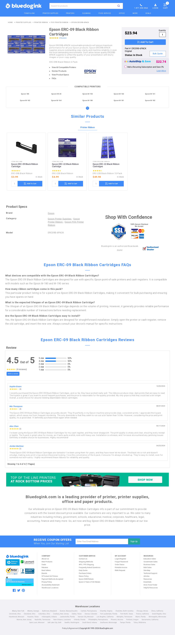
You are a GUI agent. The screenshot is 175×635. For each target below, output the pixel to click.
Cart (166, 5)
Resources (148, 579)
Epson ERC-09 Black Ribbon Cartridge (24, 165)
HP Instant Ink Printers (50, 576)
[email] (102, 541)
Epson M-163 (25, 100)
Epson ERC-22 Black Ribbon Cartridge (65, 165)
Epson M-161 (150, 94)
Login (155, 6)
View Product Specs (60, 75)
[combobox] (86, 6)
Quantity (162, 30)
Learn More (161, 71)
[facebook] (14, 590)
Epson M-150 (88, 94)
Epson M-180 (88, 100)
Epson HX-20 (56, 94)
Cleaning (86, 13)
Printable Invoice (121, 567)
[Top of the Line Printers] (87, 480)
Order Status (119, 565)
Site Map (147, 570)
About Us (45, 559)
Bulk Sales (147, 567)
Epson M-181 (119, 100)
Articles (146, 576)
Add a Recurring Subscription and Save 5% (144, 67)
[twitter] (18, 590)
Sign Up (134, 541)
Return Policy (84, 576)
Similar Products (59, 71)
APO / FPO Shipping (86, 565)
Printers (70, 13)
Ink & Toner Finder (150, 585)
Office (122, 13)
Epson (51, 213)
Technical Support (150, 573)
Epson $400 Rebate (86, 579)
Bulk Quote (158, 53)
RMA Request (120, 570)
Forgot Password (121, 562)
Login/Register (120, 559)
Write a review (13, 374)
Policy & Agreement (70, 628)
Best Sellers (46, 570)
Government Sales (150, 562)
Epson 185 (25, 94)
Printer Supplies (50, 13)
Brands (44, 573)
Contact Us (83, 559)
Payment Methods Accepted (52, 579)
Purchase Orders (85, 573)
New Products (47, 562)
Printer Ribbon (87, 127)
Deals (148, 13)
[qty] (162, 34)
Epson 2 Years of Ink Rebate (89, 582)
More (135, 13)
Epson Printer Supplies (60, 219)
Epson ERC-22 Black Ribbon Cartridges (106, 165)
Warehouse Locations (50, 588)
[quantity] (14, 183)
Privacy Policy (47, 582)
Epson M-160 (119, 94)
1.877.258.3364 (141, 6)
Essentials (147, 582)
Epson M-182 (150, 100)
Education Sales (150, 559)
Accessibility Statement (51, 585)
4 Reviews (63, 38)
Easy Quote (83, 570)
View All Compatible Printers (64, 67)
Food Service (105, 13)
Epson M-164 (56, 100)
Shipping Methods (86, 562)
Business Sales (149, 565)
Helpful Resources (151, 588)
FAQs (54, 78)
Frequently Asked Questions (89, 567)
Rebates (45, 567)
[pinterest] (23, 590)
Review (11, 347)
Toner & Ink (29, 13)
